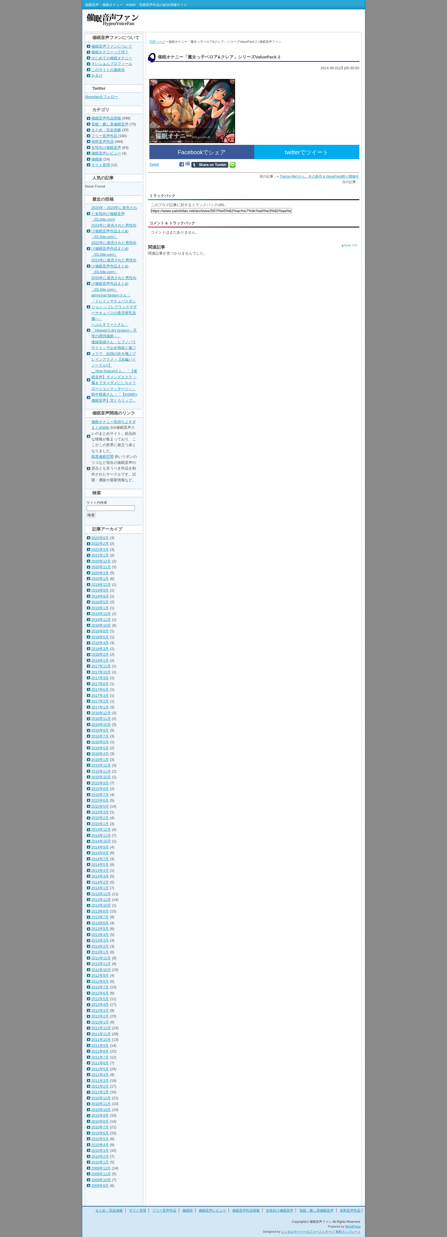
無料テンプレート (348, 1231)
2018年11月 (101, 620)
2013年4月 (100, 935)
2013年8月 (100, 911)
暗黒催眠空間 (102, 456)
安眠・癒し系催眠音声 (110, 124)
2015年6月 (100, 800)
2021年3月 (100, 549)
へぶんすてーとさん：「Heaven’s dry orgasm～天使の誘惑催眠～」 (114, 330)
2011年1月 (100, 1092)
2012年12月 (101, 958)
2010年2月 (100, 1156)
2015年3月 (100, 812)
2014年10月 (101, 841)
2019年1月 (100, 608)
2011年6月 (100, 1063)
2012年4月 (100, 1004)
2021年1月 (100, 555)
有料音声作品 (102, 141)
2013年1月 (100, 952)
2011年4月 (100, 1075)
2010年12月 (101, 1098)
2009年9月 (100, 1185)
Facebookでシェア (202, 152)
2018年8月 (100, 631)
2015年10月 (101, 777)
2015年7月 (100, 795)
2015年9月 (100, 783)
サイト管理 (100, 165)
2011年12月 (101, 1028)
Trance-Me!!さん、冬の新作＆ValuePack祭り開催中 (319, 176)
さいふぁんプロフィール (111, 64)
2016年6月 (100, 742)
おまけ (97, 75)
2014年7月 (100, 859)
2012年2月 (100, 1016)
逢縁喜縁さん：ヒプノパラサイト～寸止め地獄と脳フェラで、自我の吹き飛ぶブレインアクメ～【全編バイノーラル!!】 (113, 353)
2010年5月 (100, 1139)
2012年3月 (100, 1010)
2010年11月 (101, 1104)
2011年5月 (100, 1069)
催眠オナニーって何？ (110, 52)
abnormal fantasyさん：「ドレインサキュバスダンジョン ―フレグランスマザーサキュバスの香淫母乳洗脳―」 (114, 307)
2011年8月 (100, 1051)
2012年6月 (100, 993)
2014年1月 (100, 888)
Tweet (154, 164)
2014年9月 (100, 847)
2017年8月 (100, 684)
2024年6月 (100, 538)
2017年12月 (101, 666)
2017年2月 (100, 701)
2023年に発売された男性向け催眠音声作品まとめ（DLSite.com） (114, 231)
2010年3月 (100, 1150)
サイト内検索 (97, 502)
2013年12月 (101, 894)
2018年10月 (101, 625)
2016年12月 (101, 713)
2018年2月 (100, 654)
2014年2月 (100, 882)
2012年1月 (100, 1022)
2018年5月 (100, 637)
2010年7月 (100, 1127)
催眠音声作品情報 (106, 118)
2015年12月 (101, 765)
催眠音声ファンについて (111, 46)
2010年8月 (100, 1121)
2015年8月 (100, 789)
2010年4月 (100, 1145)
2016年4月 (100, 753)
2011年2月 (100, 1086)
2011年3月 (100, 1080)
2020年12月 (101, 561)
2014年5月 (100, 864)
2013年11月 (101, 899)
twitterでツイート (306, 152)
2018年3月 (100, 649)
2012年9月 (100, 975)
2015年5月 (100, 806)
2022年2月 (100, 543)
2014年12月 (101, 829)
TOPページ (157, 41)
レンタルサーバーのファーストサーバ (307, 1231)
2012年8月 (100, 981)
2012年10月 (101, 970)
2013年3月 (100, 940)
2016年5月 (100, 748)
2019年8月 (100, 596)
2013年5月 (100, 929)
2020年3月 (100, 573)
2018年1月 (100, 660)
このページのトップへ (344, 245)
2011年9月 (100, 1045)
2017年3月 (100, 695)
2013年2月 (100, 946)
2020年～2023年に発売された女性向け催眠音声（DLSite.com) (114, 214)
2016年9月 (100, 730)
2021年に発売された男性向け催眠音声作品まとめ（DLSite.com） (114, 266)
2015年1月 (100, 824)
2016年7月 (100, 736)
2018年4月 (100, 643)
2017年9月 (100, 678)
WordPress (353, 1226)
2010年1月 (100, 1162)
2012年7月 (100, 987)
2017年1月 (100, 707)
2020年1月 (100, 578)
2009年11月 (101, 1174)
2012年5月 (100, 999)
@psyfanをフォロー (101, 97)
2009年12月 (101, 1168)
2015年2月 (100, 818)
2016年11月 (101, 718)
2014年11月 (101, 835)
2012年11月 (101, 964)
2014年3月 (100, 876)
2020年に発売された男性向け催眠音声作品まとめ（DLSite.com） (114, 284)
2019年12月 (101, 584)
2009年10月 (101, 1180)
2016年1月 (100, 759)
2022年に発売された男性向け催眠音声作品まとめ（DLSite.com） (114, 249)
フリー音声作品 (104, 136)
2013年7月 (100, 917)
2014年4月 (100, 870)
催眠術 (97, 159)
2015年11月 (101, 771)
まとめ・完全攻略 (106, 130)
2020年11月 (101, 567)
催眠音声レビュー (106, 153)
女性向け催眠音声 (106, 147)
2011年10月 (101, 1039)
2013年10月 (101, 905)
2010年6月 (100, 1133)
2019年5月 (100, 602)
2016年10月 (101, 724)
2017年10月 (101, 672)
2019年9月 (100, 590)
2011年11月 (101, 1034)
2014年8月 (100, 853)
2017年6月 (100, 689)
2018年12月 (101, 614)
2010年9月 (100, 1115)
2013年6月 (100, 923)
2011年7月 (100, 1057)
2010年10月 (101, 1110)
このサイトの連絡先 (108, 70)
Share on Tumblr (209, 165)
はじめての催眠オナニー (111, 58)
